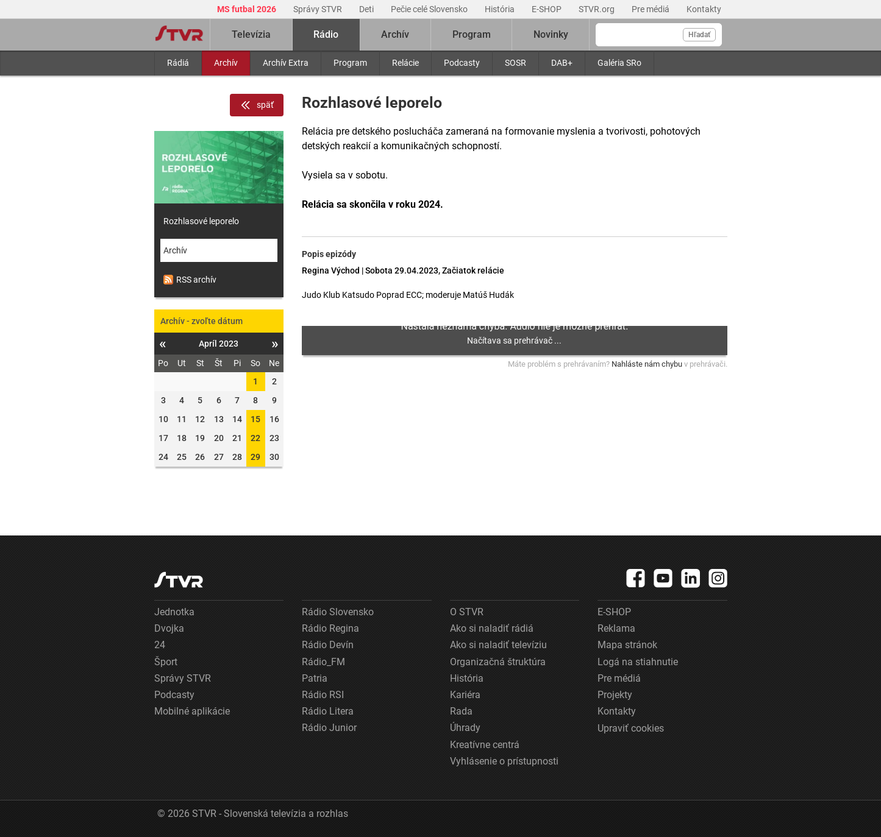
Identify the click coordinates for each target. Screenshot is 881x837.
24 (159, 645)
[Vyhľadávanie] (659, 34)
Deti (367, 9)
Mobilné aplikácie (192, 711)
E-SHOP (547, 9)
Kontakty (704, 9)
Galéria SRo (619, 63)
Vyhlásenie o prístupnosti (504, 761)
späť (257, 105)
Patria (314, 678)
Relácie (405, 63)
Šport (165, 662)
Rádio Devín (328, 645)
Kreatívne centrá (484, 744)
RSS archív (189, 279)
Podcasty (462, 63)
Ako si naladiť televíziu (498, 645)
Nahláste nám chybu (647, 364)
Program (350, 63)
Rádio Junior (329, 727)
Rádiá (178, 63)
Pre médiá (651, 9)
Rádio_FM (323, 662)
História (500, 9)
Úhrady (465, 727)
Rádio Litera (328, 711)
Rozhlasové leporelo (201, 221)
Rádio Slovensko (338, 612)
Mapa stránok (627, 645)
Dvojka (169, 628)
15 (255, 419)
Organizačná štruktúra (498, 662)
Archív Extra (286, 63)
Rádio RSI (323, 695)
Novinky (550, 34)
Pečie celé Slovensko (430, 9)
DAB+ (561, 63)
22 (255, 438)
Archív (226, 63)
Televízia (251, 34)
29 (255, 457)
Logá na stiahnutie (637, 662)
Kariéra (465, 695)
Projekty (614, 695)
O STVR (466, 612)
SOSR (515, 63)
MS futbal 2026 (247, 9)
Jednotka (174, 612)
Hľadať (699, 34)
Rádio (325, 34)
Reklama (616, 628)
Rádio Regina (330, 628)
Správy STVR (318, 9)
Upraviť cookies (630, 728)
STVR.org (597, 9)
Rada (461, 711)
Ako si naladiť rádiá (491, 628)
